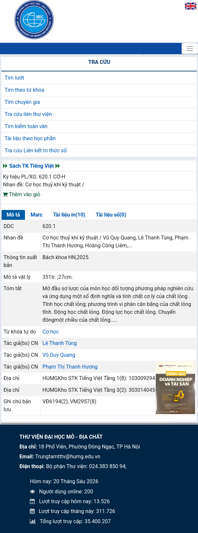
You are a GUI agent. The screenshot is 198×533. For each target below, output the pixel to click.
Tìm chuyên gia (22, 102)
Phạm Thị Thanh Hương (70, 367)
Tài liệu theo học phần (30, 138)
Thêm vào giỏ (21, 194)
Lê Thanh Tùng (60, 343)
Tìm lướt (14, 78)
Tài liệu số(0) (111, 215)
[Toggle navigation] (190, 48)
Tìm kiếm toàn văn (26, 126)
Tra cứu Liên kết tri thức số (36, 150)
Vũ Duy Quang (59, 355)
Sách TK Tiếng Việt (31, 166)
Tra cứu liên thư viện (28, 114)
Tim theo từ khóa (24, 90)
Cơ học (51, 332)
